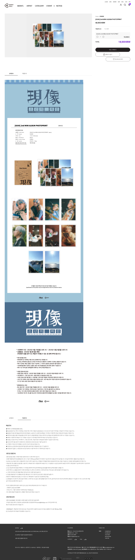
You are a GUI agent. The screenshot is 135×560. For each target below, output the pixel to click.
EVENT (49, 6)
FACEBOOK (107, 529)
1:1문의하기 (27, 543)
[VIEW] (79, 545)
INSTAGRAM (108, 532)
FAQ (83, 535)
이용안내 (24, 69)
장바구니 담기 (104, 55)
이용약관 (38, 543)
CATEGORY (39, 6)
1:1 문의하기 (72, 535)
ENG (122, 1)
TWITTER (107, 534)
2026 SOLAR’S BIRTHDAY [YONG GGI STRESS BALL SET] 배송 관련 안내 (31, 527)
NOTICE (59, 6)
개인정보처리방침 (45, 543)
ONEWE (102, 16)
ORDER (114, 1)
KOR (119, 1)
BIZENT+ (20, 6)
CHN (126, 1)
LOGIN (106, 1)
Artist (96, 16)
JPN (129, 1)
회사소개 (17, 543)
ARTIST (29, 6)
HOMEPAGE (108, 527)
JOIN (110, 1)
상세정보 (11, 69)
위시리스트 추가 (121, 54)
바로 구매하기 (113, 50)
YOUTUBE (107, 530)
